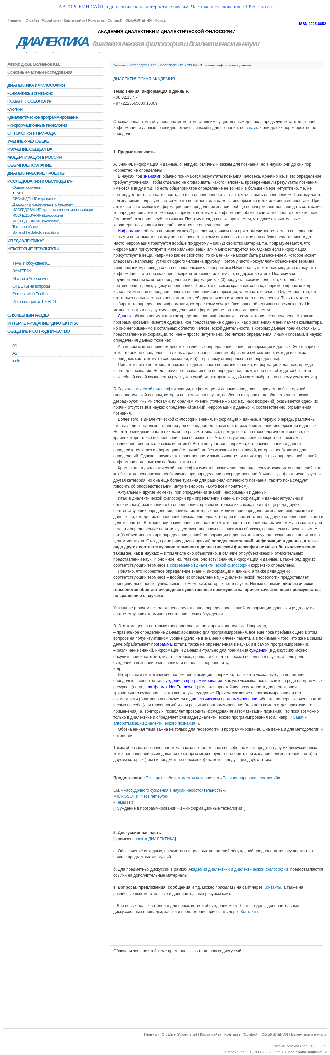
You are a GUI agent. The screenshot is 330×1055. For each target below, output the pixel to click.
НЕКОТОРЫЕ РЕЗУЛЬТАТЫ (33, 248)
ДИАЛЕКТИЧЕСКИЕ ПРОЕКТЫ (36, 173)
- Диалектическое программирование (42, 117)
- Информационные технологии (37, 125)
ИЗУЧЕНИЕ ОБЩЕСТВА (29, 149)
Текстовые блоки (25, 226)
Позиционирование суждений (250, 778)
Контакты (272, 887)
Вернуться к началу (309, 1034)
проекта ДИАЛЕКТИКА (153, 839)
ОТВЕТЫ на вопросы (31, 286)
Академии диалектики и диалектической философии (238, 869)
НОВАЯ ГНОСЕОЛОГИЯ (29, 101)
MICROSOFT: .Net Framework (140, 796)
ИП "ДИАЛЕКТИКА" (25, 240)
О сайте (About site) (43, 20)
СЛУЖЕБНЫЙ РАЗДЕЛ (28, 315)
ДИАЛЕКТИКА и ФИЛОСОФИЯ (36, 85)
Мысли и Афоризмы (30, 278)
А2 (14, 353)
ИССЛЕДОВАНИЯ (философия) (37, 215)
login (16, 360)
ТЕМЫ (192, 65)
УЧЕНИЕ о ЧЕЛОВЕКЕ (28, 141)
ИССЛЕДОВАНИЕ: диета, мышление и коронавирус (52, 209)
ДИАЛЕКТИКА (52, 41)
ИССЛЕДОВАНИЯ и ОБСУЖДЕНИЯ (156, 65)
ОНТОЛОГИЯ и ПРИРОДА (31, 133)
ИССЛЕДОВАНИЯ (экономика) (36, 221)
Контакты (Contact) (105, 20)
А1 (14, 345)
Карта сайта (74, 20)
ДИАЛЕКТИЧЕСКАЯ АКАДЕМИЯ (144, 79)
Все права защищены (307, 1052)
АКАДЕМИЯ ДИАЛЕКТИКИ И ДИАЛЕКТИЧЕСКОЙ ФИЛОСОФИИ (166, 31)
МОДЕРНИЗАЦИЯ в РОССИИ (34, 157)
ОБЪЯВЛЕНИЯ (138, 20)
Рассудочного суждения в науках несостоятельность (173, 790)
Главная (15, 20)
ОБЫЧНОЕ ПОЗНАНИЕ (29, 165)
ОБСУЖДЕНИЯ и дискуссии (34, 198)
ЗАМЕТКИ (21, 270)
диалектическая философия (137, 44)
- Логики (14, 109)
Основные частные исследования (39, 72)
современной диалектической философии (210, 565)
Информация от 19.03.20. (34, 301)
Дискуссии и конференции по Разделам (42, 204)
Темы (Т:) (124, 802)
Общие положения (26, 187)
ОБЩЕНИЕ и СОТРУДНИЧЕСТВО (38, 331)
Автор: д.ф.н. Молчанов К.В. (33, 64)
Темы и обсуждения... (31, 263)
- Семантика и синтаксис (30, 93)
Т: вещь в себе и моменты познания (180, 778)
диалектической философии (149, 389)
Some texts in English (29, 293)
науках (255, 127)
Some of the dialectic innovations (35, 232)
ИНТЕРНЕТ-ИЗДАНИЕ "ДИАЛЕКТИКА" (43, 323)
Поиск (160, 20)
